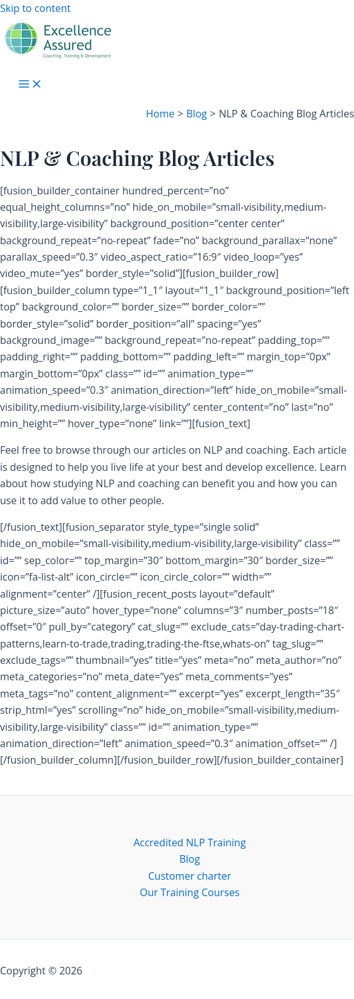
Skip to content (35, 8)
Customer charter (189, 876)
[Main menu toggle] (30, 84)
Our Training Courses (189, 892)
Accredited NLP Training (189, 842)
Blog (189, 859)
